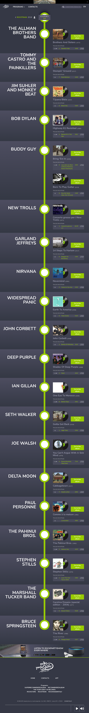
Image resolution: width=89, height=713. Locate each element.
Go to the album (77, 37)
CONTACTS (33, 7)
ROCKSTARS (31, 692)
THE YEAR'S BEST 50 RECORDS (44, 690)
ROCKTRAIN (42, 692)
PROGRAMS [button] (19, 7)
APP (56, 678)
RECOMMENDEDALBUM (56, 688)
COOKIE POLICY (68, 701)
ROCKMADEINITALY (55, 692)
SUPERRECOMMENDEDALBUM (35, 688)
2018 (25, 17)
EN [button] (84, 7)
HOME (33, 678)
